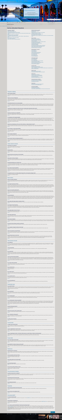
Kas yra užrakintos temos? (34, 55)
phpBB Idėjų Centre (44, 401)
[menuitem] (24, 22)
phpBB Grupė (29, 397)
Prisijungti (26, 17)
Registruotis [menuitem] (50, 22)
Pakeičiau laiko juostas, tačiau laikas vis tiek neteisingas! (38, 32)
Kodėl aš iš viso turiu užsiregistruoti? (12, 31)
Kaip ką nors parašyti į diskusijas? (35, 38)
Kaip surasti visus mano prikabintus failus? (36, 84)
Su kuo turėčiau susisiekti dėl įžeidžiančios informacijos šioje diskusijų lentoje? (40, 88)
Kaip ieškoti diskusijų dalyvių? (35, 76)
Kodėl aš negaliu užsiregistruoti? (11, 38)
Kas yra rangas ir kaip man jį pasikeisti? (36, 34)
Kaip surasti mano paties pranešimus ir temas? (37, 77)
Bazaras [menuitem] (15, 22)
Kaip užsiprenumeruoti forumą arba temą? (36, 80)
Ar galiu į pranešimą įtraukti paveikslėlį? (36, 52)
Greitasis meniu (9, 22)
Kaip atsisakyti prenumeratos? (35, 81)
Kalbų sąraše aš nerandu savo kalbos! (36, 33)
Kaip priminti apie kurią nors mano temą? (36, 47)
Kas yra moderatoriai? (34, 59)
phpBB (28, 419)
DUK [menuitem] (18, 22)
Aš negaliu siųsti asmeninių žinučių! (35, 66)
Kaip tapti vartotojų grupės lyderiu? (35, 61)
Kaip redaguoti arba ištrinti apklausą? (35, 42)
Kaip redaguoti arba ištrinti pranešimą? (36, 39)
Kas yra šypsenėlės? (33, 51)
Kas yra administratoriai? (34, 58)
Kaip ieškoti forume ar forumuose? (35, 74)
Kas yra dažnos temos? (34, 54)
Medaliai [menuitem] (13, 22)
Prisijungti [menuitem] (54, 22)
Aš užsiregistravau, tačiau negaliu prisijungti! (13, 35)
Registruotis (32, 17)
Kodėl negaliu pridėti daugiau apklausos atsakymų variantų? (38, 41)
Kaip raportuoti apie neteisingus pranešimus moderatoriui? (38, 45)
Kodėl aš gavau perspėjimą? (34, 44)
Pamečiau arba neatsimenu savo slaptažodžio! (13, 34)
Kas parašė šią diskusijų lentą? (35, 87)
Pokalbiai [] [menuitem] (21, 22)
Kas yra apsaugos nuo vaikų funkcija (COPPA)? (13, 37)
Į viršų (8, 106)
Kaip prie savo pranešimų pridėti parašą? (36, 40)
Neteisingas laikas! (33, 31)
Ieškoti (61, 19)
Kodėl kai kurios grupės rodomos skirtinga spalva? (37, 62)
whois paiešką (11, 406)
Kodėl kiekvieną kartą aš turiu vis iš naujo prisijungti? (14, 32)
